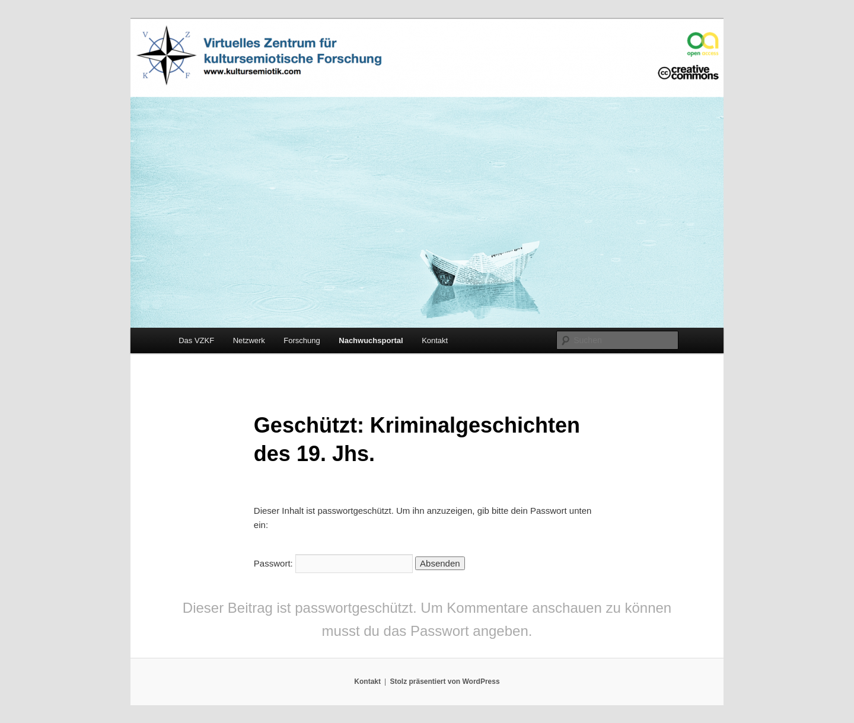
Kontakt (435, 340)
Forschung (301, 340)
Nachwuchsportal (371, 340)
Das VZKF (196, 340)
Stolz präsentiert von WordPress (444, 681)
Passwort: (333, 563)
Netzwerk (249, 340)
